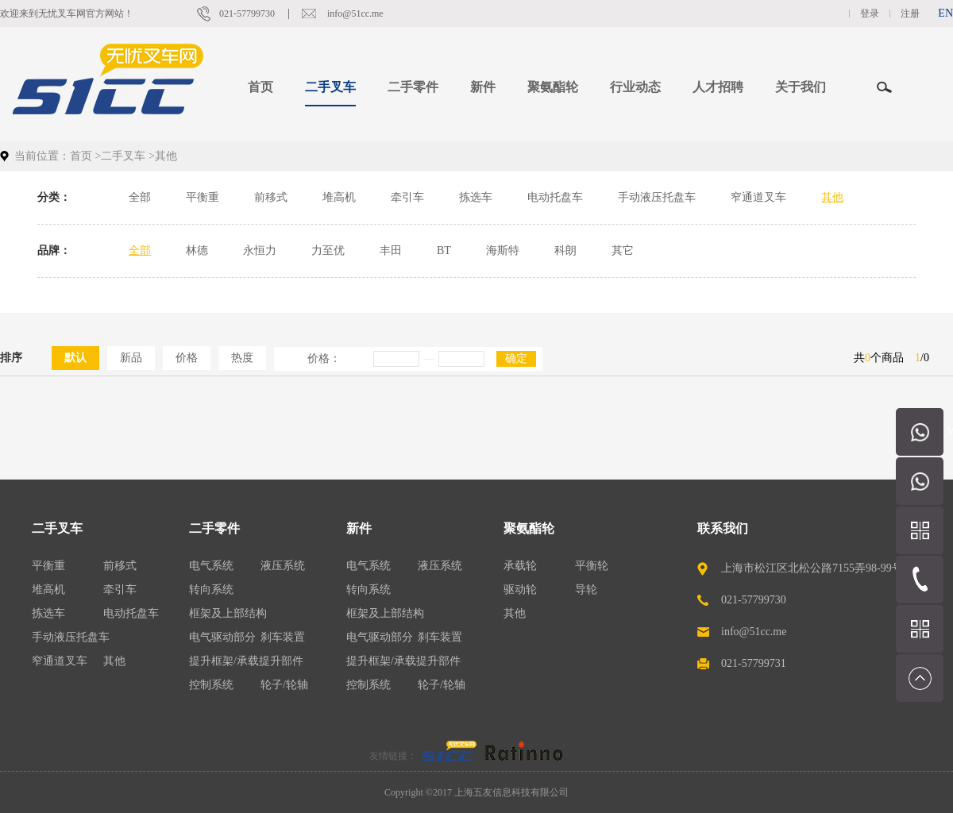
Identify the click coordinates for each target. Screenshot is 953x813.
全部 (140, 197)
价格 (187, 358)
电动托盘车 (555, 197)
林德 (197, 250)
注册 (910, 13)
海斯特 (502, 250)
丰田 (391, 250)
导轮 (586, 589)
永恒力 (259, 250)
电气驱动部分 (222, 637)
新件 (359, 528)
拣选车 (475, 197)
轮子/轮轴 (284, 685)
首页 (260, 87)
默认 (75, 358)
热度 (242, 358)
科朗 (565, 250)
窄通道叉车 (758, 197)
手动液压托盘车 (657, 197)
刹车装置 (282, 637)
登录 (869, 13)
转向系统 (211, 589)
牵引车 (407, 197)
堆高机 (339, 197)
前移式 (270, 197)
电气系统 (211, 566)
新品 (131, 358)
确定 (516, 358)
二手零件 (214, 528)
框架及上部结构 (228, 613)
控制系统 (211, 685)
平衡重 (202, 197)
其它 (623, 250)
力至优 (328, 250)
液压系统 (282, 566)
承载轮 (520, 566)
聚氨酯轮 (529, 528)
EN (945, 13)
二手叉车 (123, 156)
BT (444, 250)
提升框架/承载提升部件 (246, 661)
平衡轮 (591, 566)
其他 (832, 197)
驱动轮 (520, 589)
